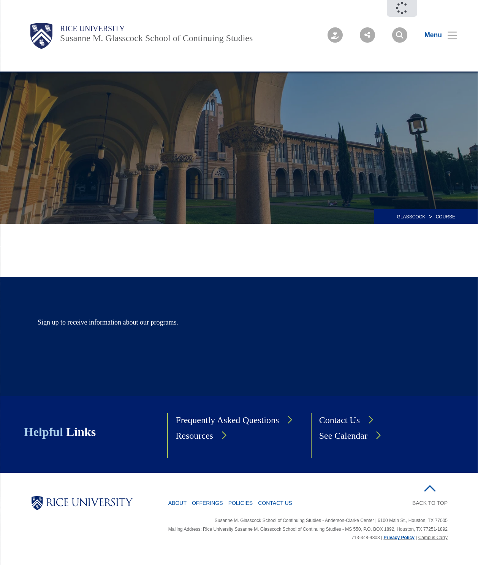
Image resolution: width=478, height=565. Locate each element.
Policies (240, 503)
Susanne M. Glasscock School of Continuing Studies (156, 38)
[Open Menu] (436, 35)
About (177, 503)
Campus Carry (433, 537)
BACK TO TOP (430, 503)
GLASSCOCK (411, 217)
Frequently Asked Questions (227, 420)
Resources (194, 436)
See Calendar (343, 436)
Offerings (207, 503)
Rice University (92, 28)
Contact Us (339, 420)
